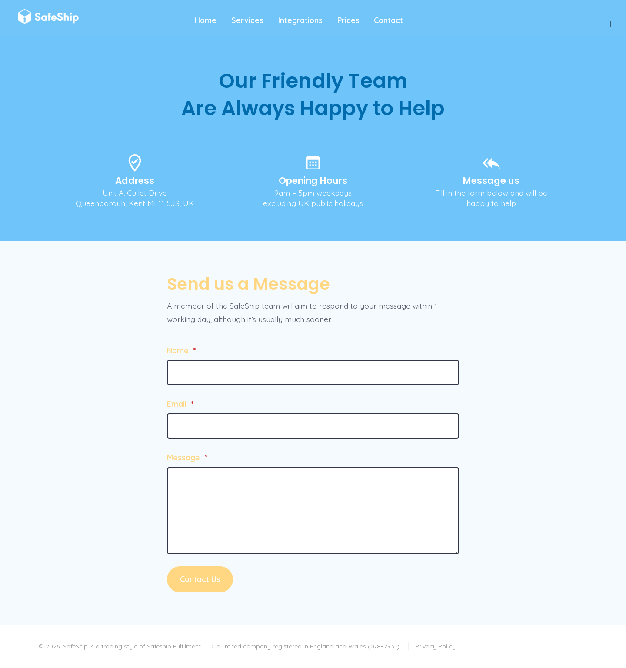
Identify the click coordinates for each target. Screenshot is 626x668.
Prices (348, 20)
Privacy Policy (435, 646)
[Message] (313, 510)
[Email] (313, 426)
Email (180, 404)
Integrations (300, 20)
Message (187, 457)
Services (247, 20)
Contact (388, 20)
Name (181, 350)
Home (205, 20)
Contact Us (200, 579)
